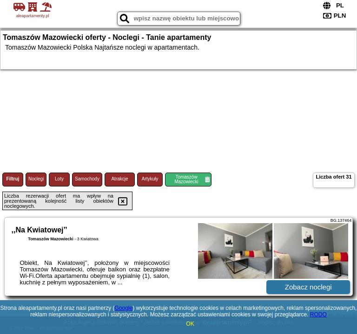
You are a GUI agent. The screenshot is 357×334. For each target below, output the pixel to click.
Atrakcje (119, 178)
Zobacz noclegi (308, 287)
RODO (318, 314)
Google (123, 308)
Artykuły (150, 178)
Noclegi (36, 178)
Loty (59, 178)
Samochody (87, 178)
